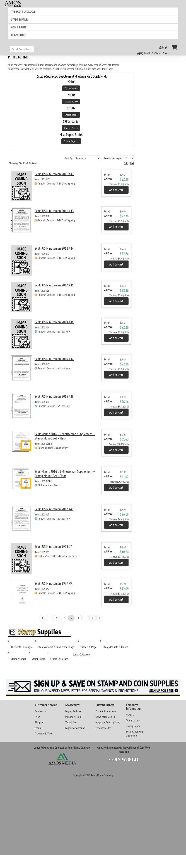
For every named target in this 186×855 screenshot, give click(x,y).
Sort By (68, 158)
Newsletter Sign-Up (105, 717)
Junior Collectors (81, 654)
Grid (126, 163)
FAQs (37, 717)
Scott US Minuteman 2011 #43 (54, 210)
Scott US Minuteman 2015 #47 (54, 359)
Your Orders (71, 722)
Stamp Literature (59, 658)
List (132, 163)
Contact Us (40, 711)
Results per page (112, 158)
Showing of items (23, 163)
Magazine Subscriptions (108, 722)
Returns (39, 728)
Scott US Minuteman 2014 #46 (54, 322)
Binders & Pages (89, 647)
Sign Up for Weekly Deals (152, 53)
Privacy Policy (133, 726)
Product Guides (103, 728)
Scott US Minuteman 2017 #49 (54, 509)
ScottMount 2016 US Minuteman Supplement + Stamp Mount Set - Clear (65, 473)
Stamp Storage (18, 658)
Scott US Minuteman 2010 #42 (54, 174)
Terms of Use (133, 720)
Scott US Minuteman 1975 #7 (53, 546)
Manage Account (74, 717)
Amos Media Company (102, 775)
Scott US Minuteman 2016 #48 (54, 396)
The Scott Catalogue (22, 647)
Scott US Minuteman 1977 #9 (53, 583)
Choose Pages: (71, 141)
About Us (131, 715)
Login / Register (73, 711)
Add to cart (116, 190)
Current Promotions (106, 711)
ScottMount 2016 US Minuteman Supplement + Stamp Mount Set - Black (65, 436)
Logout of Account (75, 728)
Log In (163, 47)
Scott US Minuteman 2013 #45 (54, 285)
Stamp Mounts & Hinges (115, 647)
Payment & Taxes (44, 733)
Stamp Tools (38, 658)
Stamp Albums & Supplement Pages (56, 647)
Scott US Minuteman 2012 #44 (54, 248)
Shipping (39, 722)
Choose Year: (71, 88)
